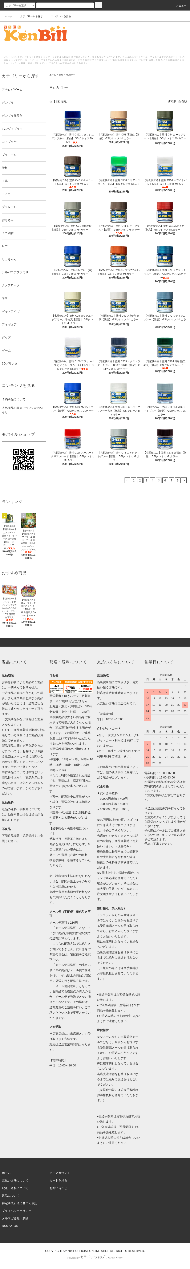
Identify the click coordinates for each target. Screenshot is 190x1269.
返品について (11, 1195)
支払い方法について (15, 1180)
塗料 (61, 75)
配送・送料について (15, 1188)
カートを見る (58, 1180)
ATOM (14, 1226)
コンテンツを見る (58, 16)
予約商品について (13, 399)
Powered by (94, 1258)
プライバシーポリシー (16, 1210)
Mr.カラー (70, 75)
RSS (5, 1226)
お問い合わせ (58, 1188)
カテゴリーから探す (29, 16)
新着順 (182, 101)
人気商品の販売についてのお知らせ (22, 410)
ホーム (8, 16)
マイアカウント (59, 1173)
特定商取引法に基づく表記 (19, 1203)
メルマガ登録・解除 (15, 1218)
